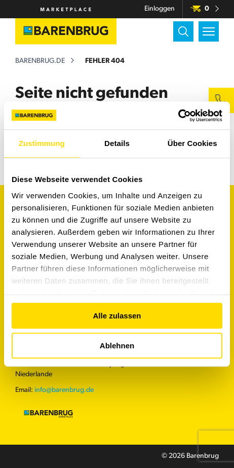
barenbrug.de (40, 61)
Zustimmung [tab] (42, 143)
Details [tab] (117, 143)
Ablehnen (117, 345)
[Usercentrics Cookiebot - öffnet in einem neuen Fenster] (178, 115)
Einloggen (159, 9)
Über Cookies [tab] (192, 143)
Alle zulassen (117, 315)
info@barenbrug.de (64, 390)
